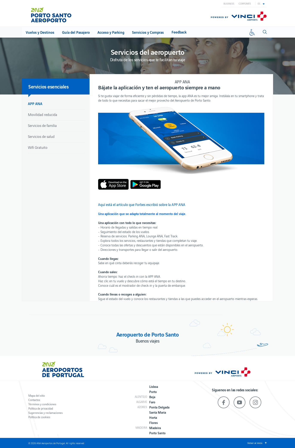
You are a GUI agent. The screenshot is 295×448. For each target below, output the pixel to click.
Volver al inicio (254, 443)
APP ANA (35, 103)
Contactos (34, 400)
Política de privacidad (40, 408)
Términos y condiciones (42, 404)
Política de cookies (39, 417)
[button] (261, 3)
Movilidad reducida (42, 114)
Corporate (245, 3)
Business (229, 3)
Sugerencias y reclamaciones (45, 413)
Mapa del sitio (36, 395)
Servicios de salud (41, 136)
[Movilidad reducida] (252, 32)
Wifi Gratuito (37, 147)
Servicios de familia (42, 125)
